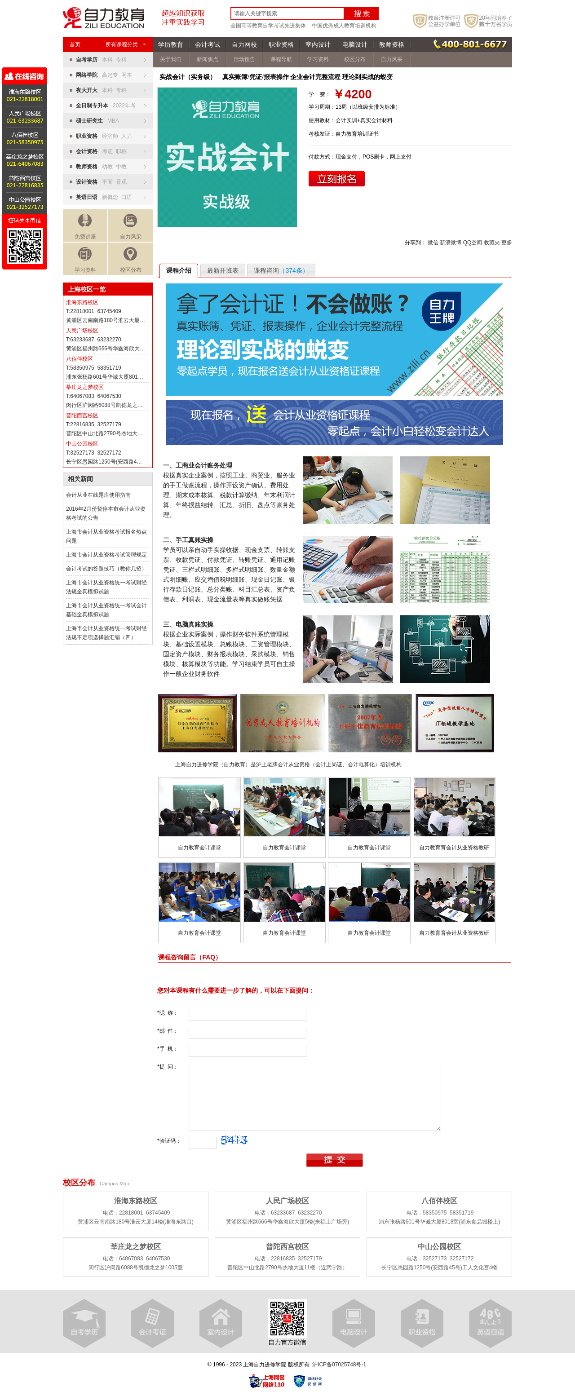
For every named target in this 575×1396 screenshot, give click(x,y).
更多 (506, 242)
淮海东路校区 (82, 302)
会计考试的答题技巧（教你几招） (106, 568)
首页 (75, 44)
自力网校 (244, 44)
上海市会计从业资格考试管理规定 (106, 555)
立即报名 (337, 178)
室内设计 (318, 44)
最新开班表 (223, 270)
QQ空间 (472, 242)
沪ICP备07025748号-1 (339, 1364)
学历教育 (170, 44)
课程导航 (281, 59)
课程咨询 (281, 270)
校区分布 (131, 260)
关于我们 (170, 59)
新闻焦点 (207, 59)
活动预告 (244, 59)
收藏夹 (492, 242)
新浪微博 (450, 242)
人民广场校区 (82, 330)
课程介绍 (178, 270)
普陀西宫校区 (82, 415)
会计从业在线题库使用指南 (98, 495)
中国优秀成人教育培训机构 (344, 25)
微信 (433, 242)
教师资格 (391, 44)
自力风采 (131, 227)
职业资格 (281, 44)
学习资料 (85, 260)
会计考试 (207, 44)
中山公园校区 (82, 444)
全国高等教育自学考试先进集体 (268, 25)
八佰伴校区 (79, 359)
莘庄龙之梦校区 (85, 387)
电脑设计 (354, 44)
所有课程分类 (126, 44)
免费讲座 (85, 227)
